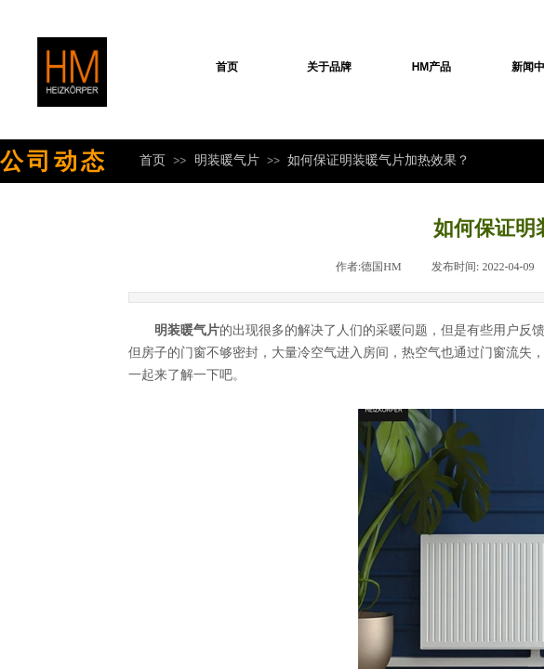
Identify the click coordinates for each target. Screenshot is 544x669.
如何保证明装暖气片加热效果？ (378, 159)
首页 (227, 66)
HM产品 (432, 66)
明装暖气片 (226, 159)
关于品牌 (329, 66)
